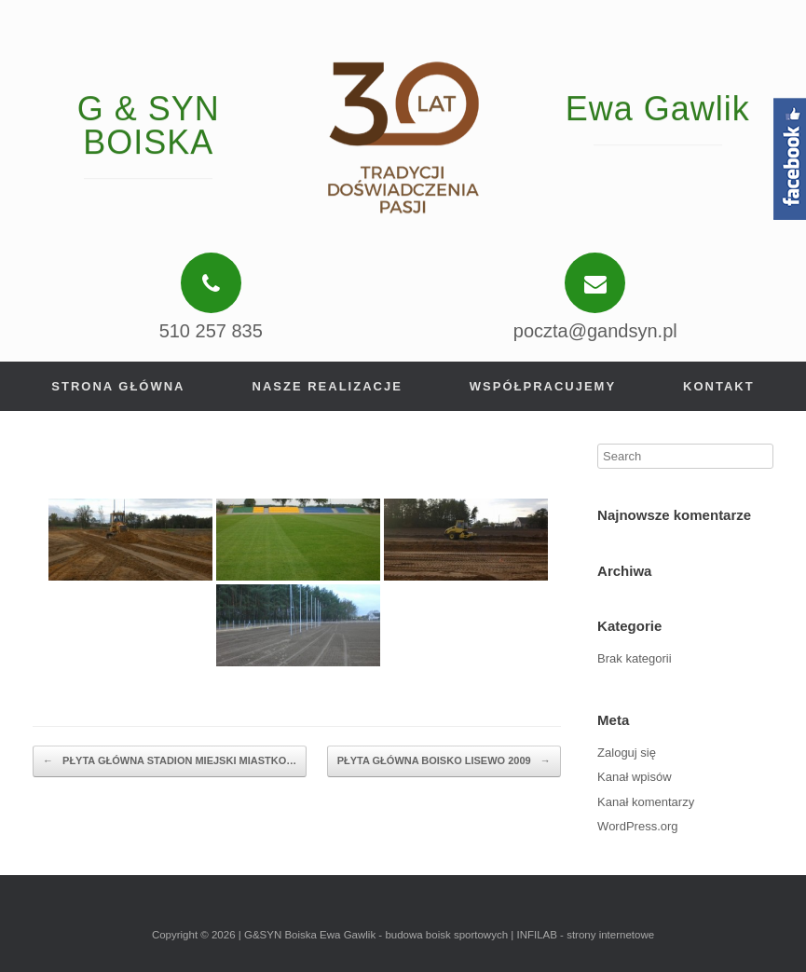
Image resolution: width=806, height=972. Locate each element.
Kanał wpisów (634, 777)
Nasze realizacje (328, 386)
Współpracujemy (543, 386)
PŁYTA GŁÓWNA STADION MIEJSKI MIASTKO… (169, 761)
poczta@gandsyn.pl (595, 331)
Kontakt (719, 386)
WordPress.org (637, 826)
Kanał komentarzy (645, 802)
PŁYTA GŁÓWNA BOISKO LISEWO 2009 (444, 761)
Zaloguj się (626, 753)
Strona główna (117, 386)
